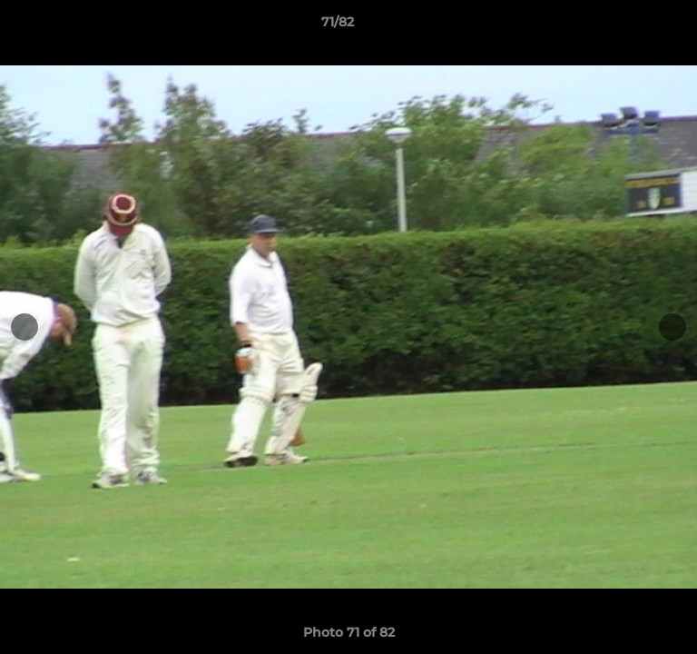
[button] (632, 26)
